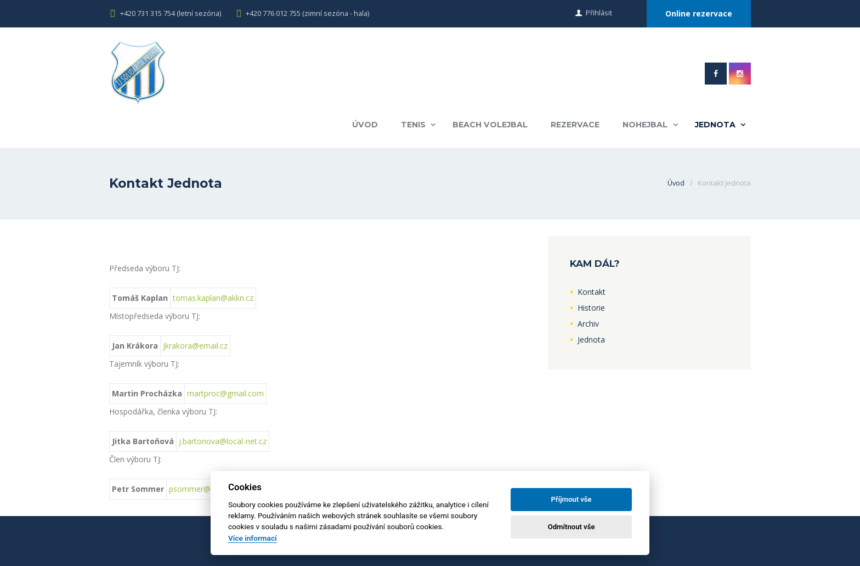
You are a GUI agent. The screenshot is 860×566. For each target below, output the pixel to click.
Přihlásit (597, 13)
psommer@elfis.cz (201, 489)
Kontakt (592, 292)
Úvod (364, 125)
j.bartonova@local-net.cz (223, 441)
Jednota (715, 125)
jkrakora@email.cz (195, 345)
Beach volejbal (489, 125)
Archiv (588, 323)
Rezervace (575, 125)
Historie (591, 307)
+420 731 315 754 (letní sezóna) (171, 13)
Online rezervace (698, 13)
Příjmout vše (571, 499)
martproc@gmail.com (225, 393)
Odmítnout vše (571, 527)
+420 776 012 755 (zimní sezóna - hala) (308, 13)
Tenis (412, 125)
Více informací (252, 538)
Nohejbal (645, 125)
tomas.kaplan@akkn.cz (213, 298)
